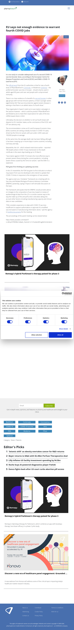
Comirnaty (27, 88)
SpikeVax (44, 88)
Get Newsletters (15, 1)
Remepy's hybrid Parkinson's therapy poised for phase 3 (32, 274)
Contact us (25, 615)
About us (25, 608)
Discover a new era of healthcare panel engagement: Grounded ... (36, 573)
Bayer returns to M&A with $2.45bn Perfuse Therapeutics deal (38, 456)
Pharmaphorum (9, 610)
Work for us (54, 612)
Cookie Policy (39, 612)
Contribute (38, 608)
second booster (40, 98)
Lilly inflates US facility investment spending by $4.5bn (35, 460)
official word (13, 85)
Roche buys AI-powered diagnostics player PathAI (32, 464)
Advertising (25, 612)
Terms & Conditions (57, 608)
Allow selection (36, 335)
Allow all (60, 335)
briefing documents (14, 212)
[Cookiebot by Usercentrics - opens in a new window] (63, 293)
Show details (63, 329)
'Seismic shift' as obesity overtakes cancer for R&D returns (36, 451)
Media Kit (26, 1)
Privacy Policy (39, 615)
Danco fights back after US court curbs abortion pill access (36, 469)
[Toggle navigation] (69, 8)
